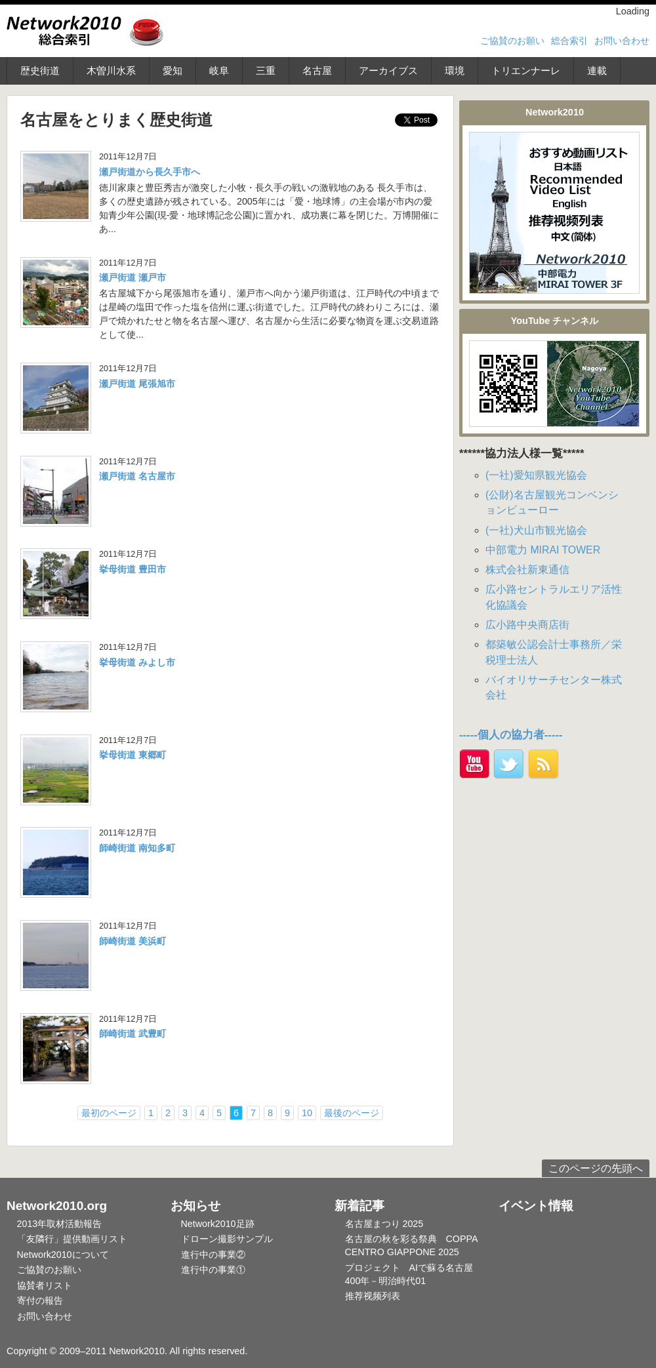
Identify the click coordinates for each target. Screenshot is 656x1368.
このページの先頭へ (595, 1168)
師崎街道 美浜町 (132, 941)
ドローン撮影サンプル (227, 1239)
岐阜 (219, 70)
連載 (597, 70)
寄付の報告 (40, 1300)
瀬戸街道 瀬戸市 (132, 277)
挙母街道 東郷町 (132, 755)
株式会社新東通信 (527, 569)
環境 (454, 70)
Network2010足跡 (218, 1223)
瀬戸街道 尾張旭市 (137, 383)
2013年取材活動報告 (59, 1223)
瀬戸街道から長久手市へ (149, 172)
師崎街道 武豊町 (132, 1033)
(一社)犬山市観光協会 (536, 530)
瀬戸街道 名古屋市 (137, 476)
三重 (266, 70)
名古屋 (317, 70)
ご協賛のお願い (512, 40)
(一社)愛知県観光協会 (536, 475)
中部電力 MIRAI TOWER (542, 549)
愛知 (172, 70)
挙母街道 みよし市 (137, 662)
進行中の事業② (213, 1254)
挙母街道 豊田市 (132, 569)
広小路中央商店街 (527, 624)
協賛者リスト (44, 1285)
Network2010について (63, 1254)
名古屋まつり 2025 (384, 1223)
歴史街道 (40, 70)
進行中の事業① (213, 1269)
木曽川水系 (111, 70)
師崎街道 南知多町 (137, 848)
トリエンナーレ (525, 70)
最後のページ (351, 1113)
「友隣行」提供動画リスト (72, 1239)
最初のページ (108, 1113)
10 (307, 1113)
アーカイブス (388, 70)
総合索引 (569, 40)
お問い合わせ (621, 40)
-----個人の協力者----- (511, 735)
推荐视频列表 (372, 1296)
